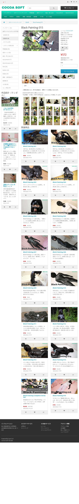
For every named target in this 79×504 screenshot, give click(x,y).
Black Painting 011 (29, 324)
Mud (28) (5, 66)
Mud (5, 16)
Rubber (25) (6, 70)
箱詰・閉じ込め (49, 13)
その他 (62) (5, 84)
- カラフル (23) (6, 42)
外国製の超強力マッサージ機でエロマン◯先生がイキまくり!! (9, 146)
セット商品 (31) (7, 88)
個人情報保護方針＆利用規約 (8, 426)
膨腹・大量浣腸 (27, 16)
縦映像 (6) (5, 81)
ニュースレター (65, 432)
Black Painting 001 (29, 146)
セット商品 (49, 16)
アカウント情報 (65, 426)
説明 (25, 85)
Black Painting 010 (59, 288)
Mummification (70, 13)
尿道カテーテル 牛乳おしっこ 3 (9, 185)
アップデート (7, 13)
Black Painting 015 (38, 22)
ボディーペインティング (20, 13)
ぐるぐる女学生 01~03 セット (8, 109)
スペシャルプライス (46, 430)
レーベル (43, 426)
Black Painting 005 (29, 216)
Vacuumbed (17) (7, 59)
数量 (62, 62)
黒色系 (27, 22)
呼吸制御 (32, 13)
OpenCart (11, 438)
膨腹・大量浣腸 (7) (7, 77)
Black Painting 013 (29, 360)
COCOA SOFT (69, 31)
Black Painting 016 (59, 395)
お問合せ (23, 426)
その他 (41, 16)
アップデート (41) (7, 28)
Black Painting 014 (59, 360)
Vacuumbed (59, 13)
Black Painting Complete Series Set (34, 396)
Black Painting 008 (59, 252)
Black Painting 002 (59, 146)
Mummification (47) (8, 63)
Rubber (12, 16)
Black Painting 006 (59, 216)
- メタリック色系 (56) (10, 45)
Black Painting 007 (29, 252)
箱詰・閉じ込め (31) (8, 56)
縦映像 (35, 16)
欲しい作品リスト (65, 430)
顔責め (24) (5, 74)
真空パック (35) (7, 52)
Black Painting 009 (29, 288)
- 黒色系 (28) (6, 38)
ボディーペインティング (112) (10, 32)
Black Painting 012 (59, 324)
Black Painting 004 (59, 182)
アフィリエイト (45, 428)
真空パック (40, 13)
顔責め (18, 16)
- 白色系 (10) (6, 35)
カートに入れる (69, 71)
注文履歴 (63, 428)
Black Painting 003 (29, 182)
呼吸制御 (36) (6, 49)
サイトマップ (24, 428)
